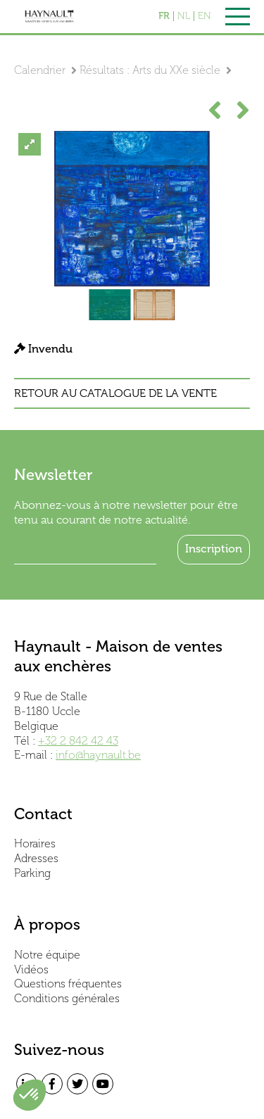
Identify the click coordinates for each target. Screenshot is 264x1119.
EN (204, 16)
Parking (32, 873)
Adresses (36, 858)
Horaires (35, 843)
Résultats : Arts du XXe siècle (150, 70)
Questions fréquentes (68, 983)
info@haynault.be (98, 754)
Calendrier (39, 70)
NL (183, 16)
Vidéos (31, 969)
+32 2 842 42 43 (78, 740)
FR (164, 16)
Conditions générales (67, 998)
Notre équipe (47, 954)
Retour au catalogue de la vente (115, 393)
